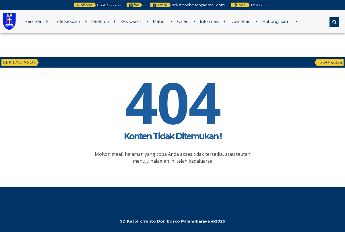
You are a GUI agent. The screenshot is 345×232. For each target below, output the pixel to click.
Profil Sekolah (66, 21)
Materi (159, 21)
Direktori (100, 21)
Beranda (32, 21)
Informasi (209, 21)
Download (240, 21)
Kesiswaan (130, 21)
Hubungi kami (276, 21)
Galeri (182, 21)
